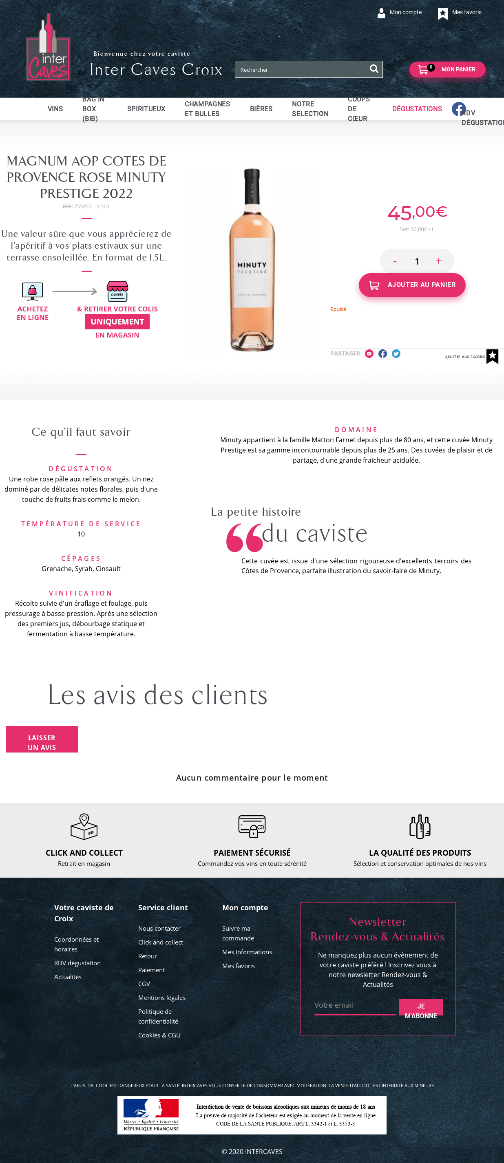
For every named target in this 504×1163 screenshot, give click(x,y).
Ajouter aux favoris (472, 356)
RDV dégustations (466, 118)
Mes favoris (238, 966)
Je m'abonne (421, 1008)
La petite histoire (256, 512)
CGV (144, 984)
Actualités (68, 977)
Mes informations (247, 952)
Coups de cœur (359, 109)
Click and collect (160, 942)
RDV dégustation (77, 963)
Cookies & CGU (159, 1035)
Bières (261, 109)
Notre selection (310, 109)
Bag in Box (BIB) (93, 109)
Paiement (151, 970)
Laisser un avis (42, 742)
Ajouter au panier (412, 285)
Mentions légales (162, 997)
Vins (55, 109)
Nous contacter (159, 928)
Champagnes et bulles (207, 109)
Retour (147, 956)
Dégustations (417, 109)
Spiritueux (146, 109)
